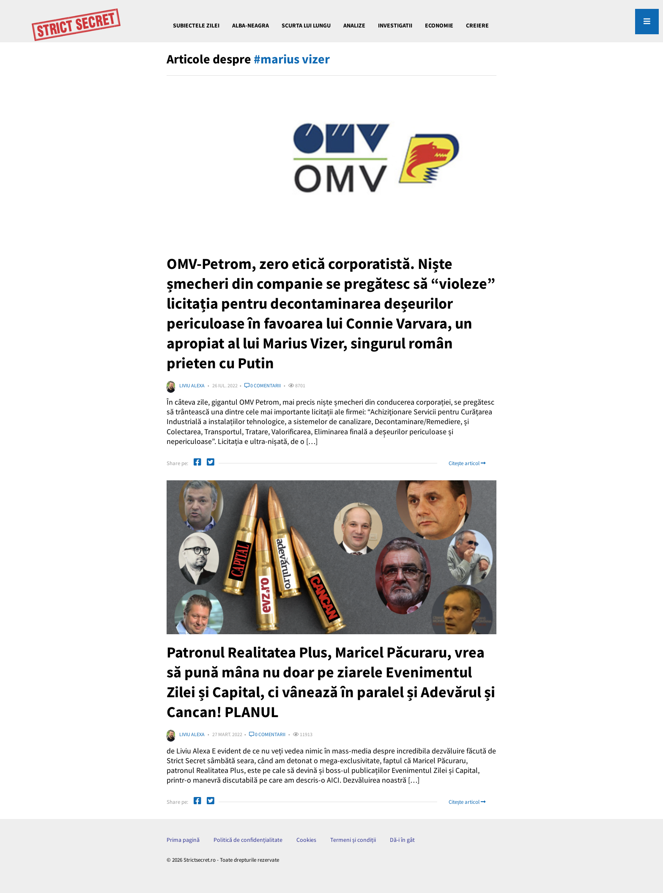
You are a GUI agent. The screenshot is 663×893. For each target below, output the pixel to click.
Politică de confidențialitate (248, 840)
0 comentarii (262, 385)
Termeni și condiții (353, 840)
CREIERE (477, 25)
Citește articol (467, 463)
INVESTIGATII (395, 25)
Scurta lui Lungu (306, 25)
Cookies (306, 840)
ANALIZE (354, 25)
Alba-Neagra (250, 25)
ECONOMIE (439, 25)
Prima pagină (183, 840)
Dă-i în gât (402, 840)
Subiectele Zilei (196, 25)
